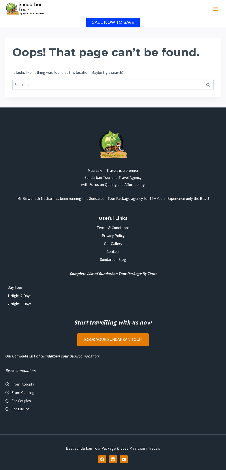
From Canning (22, 392)
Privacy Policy (113, 235)
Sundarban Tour (54, 356)
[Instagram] (113, 459)
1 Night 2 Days (19, 295)
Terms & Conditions (113, 227)
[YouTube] (124, 459)
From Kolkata (22, 384)
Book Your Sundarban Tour (113, 339)
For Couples (21, 400)
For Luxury (20, 408)
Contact (113, 251)
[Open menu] (215, 8)
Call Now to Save (113, 22)
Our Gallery (113, 243)
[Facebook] (102, 459)
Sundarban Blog (113, 259)
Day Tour (15, 287)
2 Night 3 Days (19, 303)
